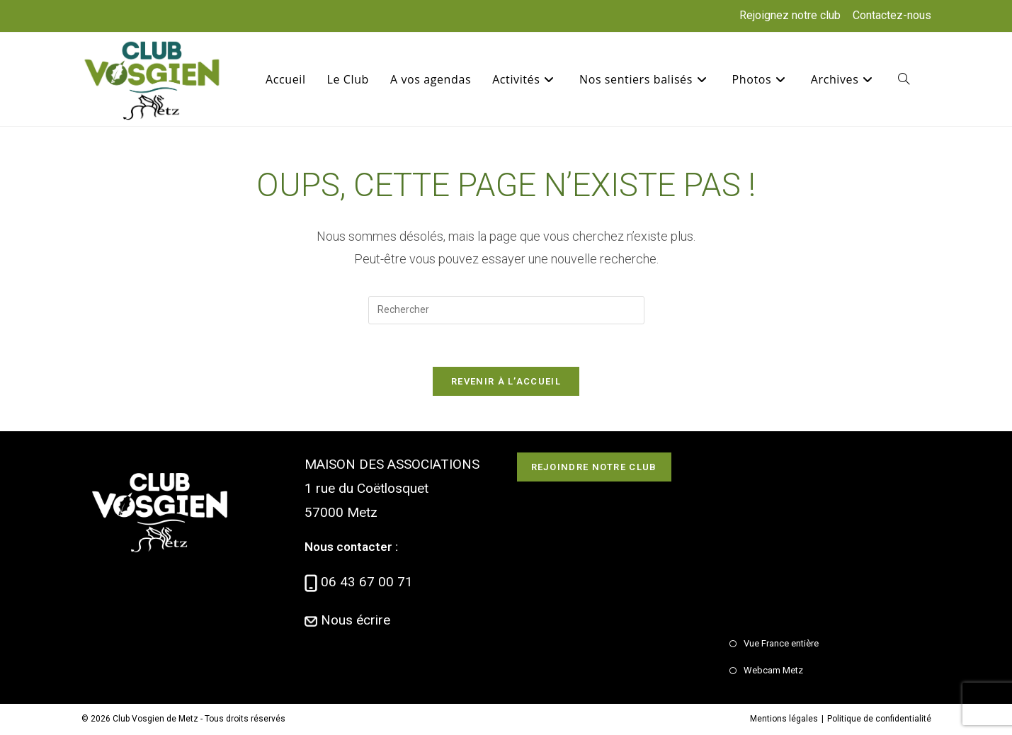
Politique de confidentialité (879, 719)
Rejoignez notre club (790, 15)
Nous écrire (355, 620)
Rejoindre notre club (594, 467)
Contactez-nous (892, 15)
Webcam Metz (773, 670)
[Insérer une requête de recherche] (506, 310)
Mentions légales (784, 719)
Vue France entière (781, 643)
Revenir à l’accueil (506, 381)
